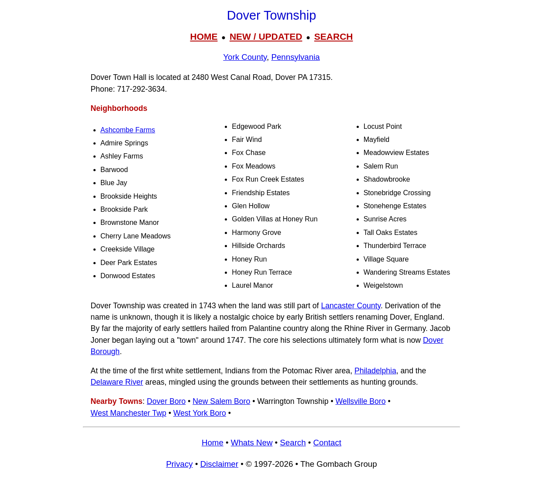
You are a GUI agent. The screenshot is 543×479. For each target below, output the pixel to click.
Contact (327, 442)
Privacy (179, 464)
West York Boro (199, 413)
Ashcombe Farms (127, 130)
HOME (203, 36)
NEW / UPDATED (266, 36)
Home (212, 442)
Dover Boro (166, 401)
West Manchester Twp (128, 413)
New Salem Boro (221, 401)
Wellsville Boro (360, 401)
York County (245, 57)
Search (293, 442)
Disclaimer (219, 464)
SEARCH (333, 36)
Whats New (252, 442)
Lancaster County (351, 305)
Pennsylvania (295, 57)
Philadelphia (375, 370)
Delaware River (117, 382)
